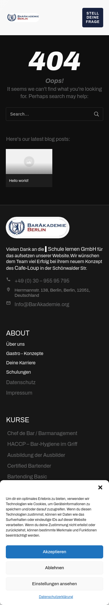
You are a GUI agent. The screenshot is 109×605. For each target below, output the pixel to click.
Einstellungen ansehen (54, 583)
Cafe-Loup (27, 268)
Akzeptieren (54, 551)
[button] (100, 487)
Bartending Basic (27, 477)
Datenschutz (20, 382)
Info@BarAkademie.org (42, 304)
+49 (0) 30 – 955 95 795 (42, 281)
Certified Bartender (29, 466)
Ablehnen (54, 567)
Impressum (19, 393)
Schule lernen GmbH (72, 249)
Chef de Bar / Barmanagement (42, 433)
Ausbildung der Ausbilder (36, 455)
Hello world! (29, 168)
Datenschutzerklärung (56, 597)
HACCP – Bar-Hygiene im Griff (42, 444)
